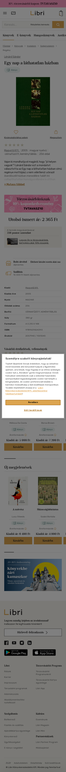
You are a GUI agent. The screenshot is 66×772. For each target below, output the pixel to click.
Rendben (33, 402)
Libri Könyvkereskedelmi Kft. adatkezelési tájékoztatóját (26, 391)
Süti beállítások (33, 410)
